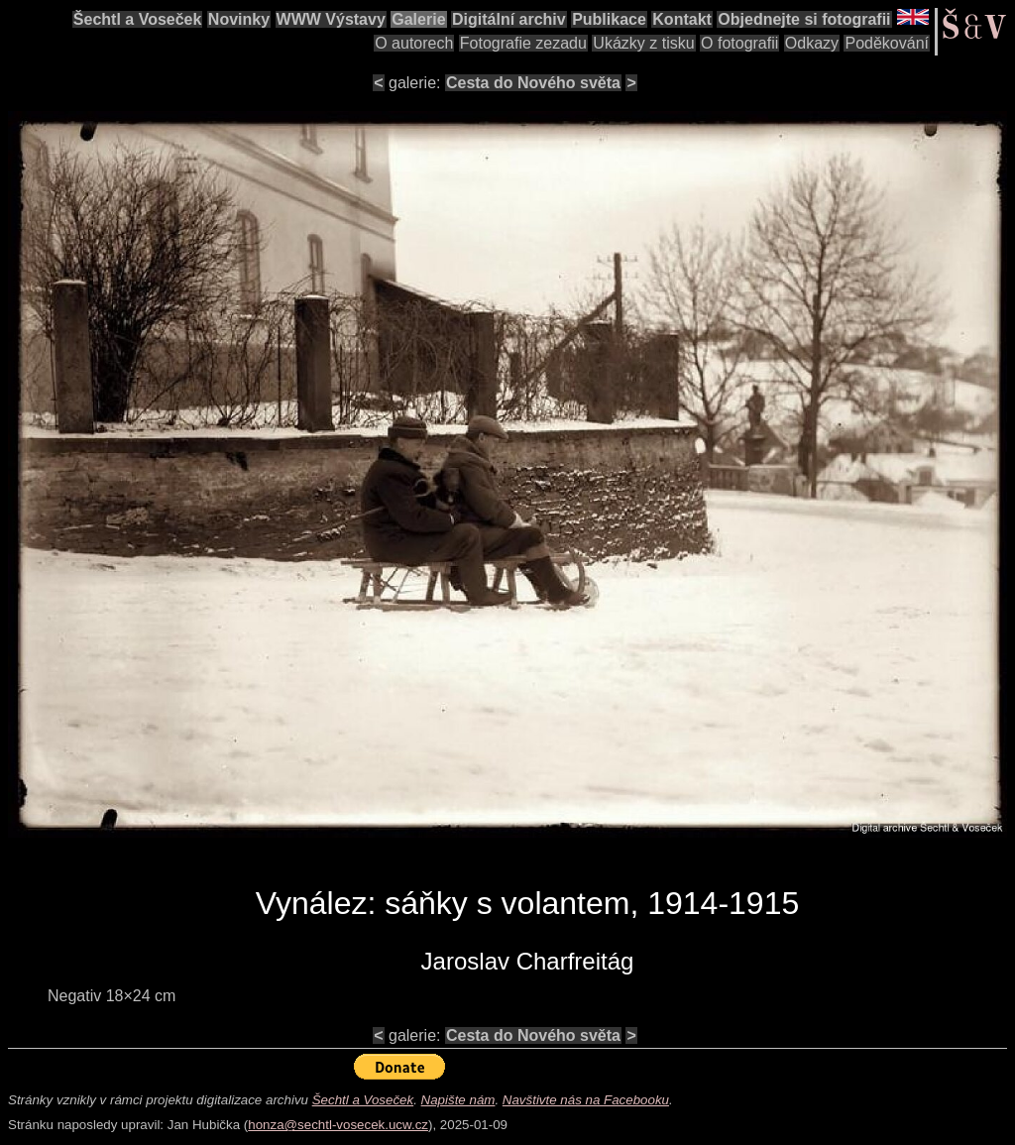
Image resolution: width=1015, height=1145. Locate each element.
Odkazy (812, 43)
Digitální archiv (509, 19)
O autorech (414, 43)
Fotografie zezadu (523, 43)
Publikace (609, 19)
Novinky (239, 19)
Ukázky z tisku (643, 43)
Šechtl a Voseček (137, 19)
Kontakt (682, 19)
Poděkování (887, 43)
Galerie (418, 19)
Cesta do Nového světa (533, 82)
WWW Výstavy (331, 19)
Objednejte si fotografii (804, 19)
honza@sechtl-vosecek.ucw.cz (338, 1124)
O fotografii (739, 43)
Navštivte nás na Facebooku (586, 1099)
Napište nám (458, 1099)
